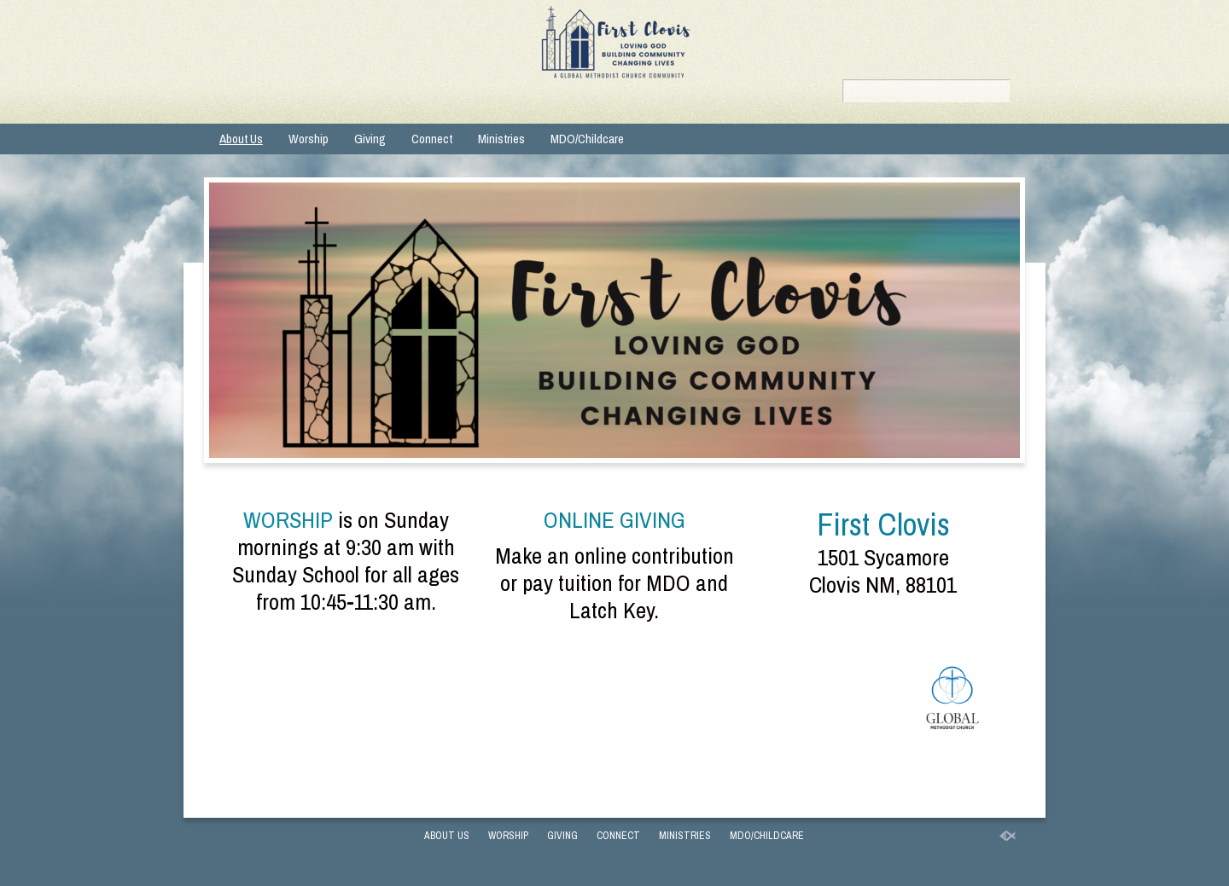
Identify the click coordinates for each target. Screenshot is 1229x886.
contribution (683, 555)
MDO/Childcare (587, 139)
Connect (431, 139)
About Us (241, 139)
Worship (308, 139)
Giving (370, 139)
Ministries (501, 139)
